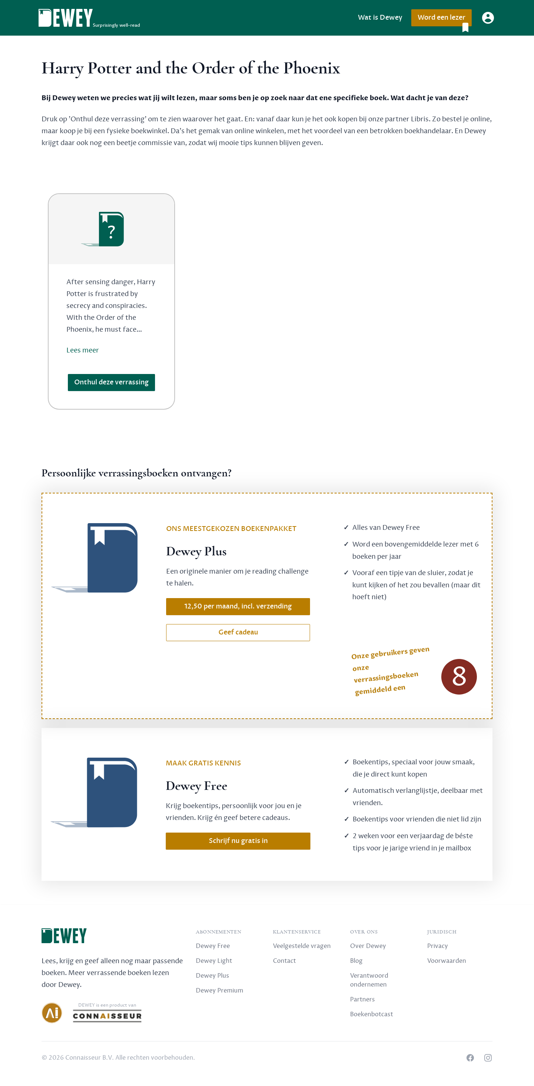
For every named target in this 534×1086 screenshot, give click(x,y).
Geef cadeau (238, 632)
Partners (362, 999)
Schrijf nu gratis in (238, 841)
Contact (284, 961)
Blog (356, 961)
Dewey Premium (219, 990)
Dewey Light (214, 961)
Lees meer (82, 350)
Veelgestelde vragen (302, 946)
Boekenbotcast (371, 1014)
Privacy (437, 946)
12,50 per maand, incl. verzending (238, 606)
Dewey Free (213, 946)
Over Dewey (368, 946)
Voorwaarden (446, 961)
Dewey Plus (212, 976)
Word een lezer (444, 19)
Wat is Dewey (380, 17)
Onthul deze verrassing (111, 382)
